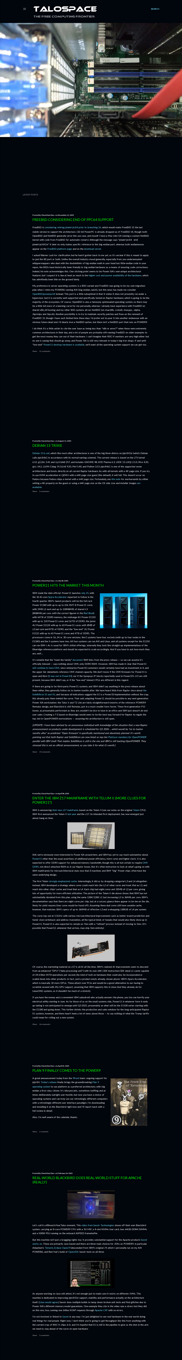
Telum (136, 810)
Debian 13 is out (41, 453)
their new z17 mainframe (65, 810)
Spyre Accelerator (57, 596)
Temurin (49, 1247)
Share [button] (34, 350)
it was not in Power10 (60, 676)
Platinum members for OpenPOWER (127, 737)
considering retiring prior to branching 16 (73, 227)
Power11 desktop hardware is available (64, 343)
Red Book (88, 613)
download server (92, 247)
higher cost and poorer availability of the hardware (115, 274)
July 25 (85, 592)
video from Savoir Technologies (97, 1225)
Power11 (37, 858)
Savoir (65, 1316)
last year (71, 814)
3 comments (44, 490)
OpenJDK (73, 1251)
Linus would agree (48, 1301)
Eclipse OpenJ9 (62, 1247)
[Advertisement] (91, 165)
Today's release (49, 1082)
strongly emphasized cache (63, 881)
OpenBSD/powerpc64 (43, 293)
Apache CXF (101, 1309)
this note (115, 477)
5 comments (44, 1335)
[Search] (155, 8)
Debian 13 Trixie (47, 445)
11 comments (44, 350)
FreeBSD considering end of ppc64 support (73, 219)
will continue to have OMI (45, 667)
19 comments (44, 752)
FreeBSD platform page (59, 247)
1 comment (43, 1131)
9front (76, 1078)
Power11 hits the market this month (68, 585)
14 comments (44, 1024)
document (78, 659)
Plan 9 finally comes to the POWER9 (66, 1070)
